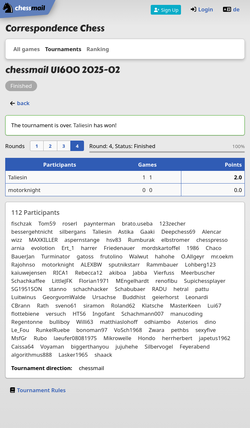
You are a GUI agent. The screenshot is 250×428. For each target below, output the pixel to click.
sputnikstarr (124, 264)
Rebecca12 (88, 272)
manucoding (186, 313)
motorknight (24, 190)
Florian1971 (94, 280)
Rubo (40, 338)
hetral (181, 289)
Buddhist (134, 297)
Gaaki (147, 231)
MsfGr (19, 338)
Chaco (214, 248)
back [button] (19, 103)
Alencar (211, 231)
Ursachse (104, 297)
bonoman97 (91, 330)
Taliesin (82, 125)
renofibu (166, 280)
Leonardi (197, 297)
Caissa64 (22, 346)
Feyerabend (195, 346)
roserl (69, 223)
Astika (126, 231)
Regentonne (27, 321)
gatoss (85, 256)
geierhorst (165, 297)
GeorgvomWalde (64, 297)
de (231, 9)
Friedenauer (119, 248)
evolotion (43, 248)
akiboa (117, 272)
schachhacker (90, 289)
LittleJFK (62, 280)
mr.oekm (222, 256)
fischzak (21, 223)
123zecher (172, 223)
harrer (89, 248)
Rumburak (141, 239)
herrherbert (177, 338)
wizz (16, 239)
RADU (159, 289)
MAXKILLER (43, 239)
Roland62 (123, 305)
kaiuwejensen (29, 272)
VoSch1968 (128, 330)
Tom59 (47, 223)
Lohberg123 (200, 264)
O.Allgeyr (192, 256)
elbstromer (175, 239)
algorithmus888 (31, 354)
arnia (17, 248)
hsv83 (113, 239)
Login (201, 9)
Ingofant (103, 313)
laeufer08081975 (75, 338)
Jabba (140, 272)
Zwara (156, 330)
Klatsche (152, 305)
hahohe (164, 256)
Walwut (138, 256)
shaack (103, 354)
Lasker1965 (73, 354)
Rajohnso (23, 264)
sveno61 (66, 305)
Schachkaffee (28, 280)
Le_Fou (20, 330)
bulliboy (59, 321)
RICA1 (60, 272)
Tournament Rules (37, 390)
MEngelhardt (132, 280)
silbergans (72, 231)
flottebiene (25, 313)
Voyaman (52, 346)
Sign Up (165, 10)
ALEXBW (91, 264)
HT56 (79, 313)
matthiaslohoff (119, 321)
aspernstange (82, 239)
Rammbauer (162, 264)
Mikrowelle (118, 338)
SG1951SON (26, 289)
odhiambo (157, 321)
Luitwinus (23, 297)
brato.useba (137, 223)
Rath (43, 305)
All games (26, 49)
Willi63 (84, 321)
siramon (93, 305)
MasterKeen (185, 305)
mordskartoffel (161, 248)
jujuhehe (127, 346)
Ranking (98, 49)
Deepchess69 (178, 231)
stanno (57, 289)
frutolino (111, 256)
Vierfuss (164, 272)
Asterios (187, 321)
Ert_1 (68, 248)
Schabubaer (130, 289)
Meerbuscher (198, 272)
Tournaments (63, 49)
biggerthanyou (90, 346)
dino (210, 321)
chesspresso (212, 239)
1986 (193, 248)
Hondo (146, 338)
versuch (56, 313)
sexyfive (205, 330)
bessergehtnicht (32, 231)
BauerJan (23, 256)
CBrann (20, 305)
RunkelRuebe (53, 330)
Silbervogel (159, 346)
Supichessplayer (204, 280)
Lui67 (214, 305)
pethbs (180, 330)
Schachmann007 (142, 313)
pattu (202, 289)
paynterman (99, 223)
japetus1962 (214, 338)
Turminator (55, 256)
